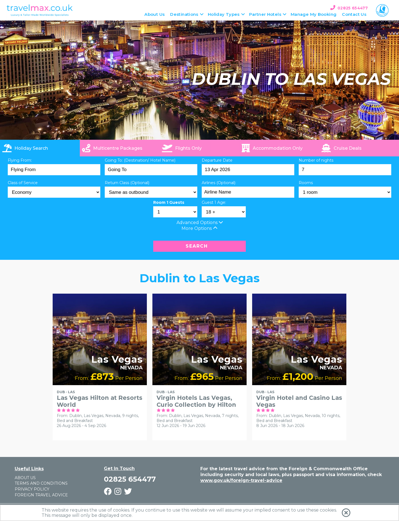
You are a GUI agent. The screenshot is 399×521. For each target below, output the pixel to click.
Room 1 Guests (168, 202)
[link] (359, 148)
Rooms (306, 182)
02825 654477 (352, 8)
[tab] (40, 148)
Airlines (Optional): (219, 182)
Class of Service (23, 182)
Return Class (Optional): (127, 182)
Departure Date (217, 160)
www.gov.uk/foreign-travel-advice (241, 480)
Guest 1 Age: (214, 202)
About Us (25, 477)
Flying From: (20, 160)
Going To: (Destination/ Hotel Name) (140, 160)
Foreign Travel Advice (41, 494)
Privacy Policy (32, 489)
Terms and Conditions (41, 483)
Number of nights (316, 160)
